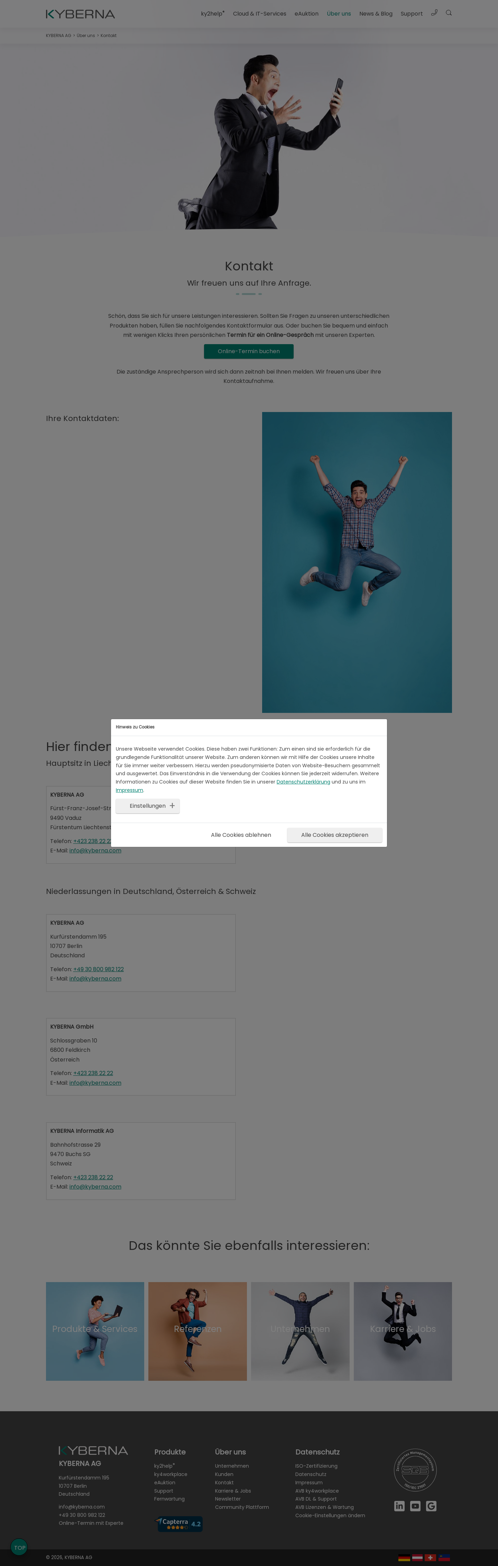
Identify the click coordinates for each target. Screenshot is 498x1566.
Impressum (129, 790)
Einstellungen (148, 806)
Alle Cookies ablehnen (241, 835)
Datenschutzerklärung (303, 781)
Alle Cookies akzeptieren (334, 835)
